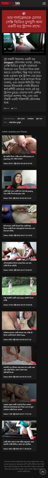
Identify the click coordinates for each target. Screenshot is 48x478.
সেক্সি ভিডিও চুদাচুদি (15, 122)
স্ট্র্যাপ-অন (39, 119)
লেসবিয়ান (30, 119)
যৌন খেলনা (21, 119)
